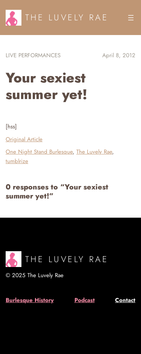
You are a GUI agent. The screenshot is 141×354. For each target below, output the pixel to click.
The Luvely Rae (67, 17)
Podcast (84, 300)
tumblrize (17, 161)
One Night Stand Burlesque (39, 152)
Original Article (24, 139)
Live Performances (33, 55)
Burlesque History (30, 300)
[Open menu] (130, 17)
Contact (125, 300)
